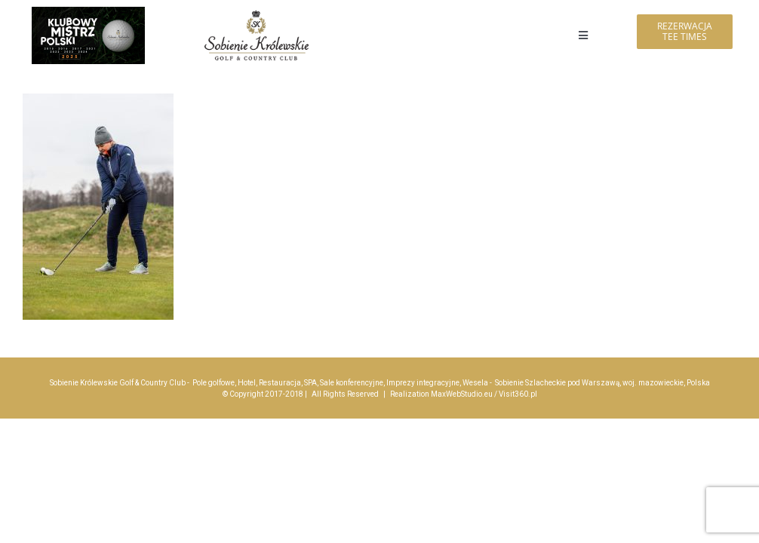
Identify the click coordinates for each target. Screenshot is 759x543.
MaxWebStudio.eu (462, 394)
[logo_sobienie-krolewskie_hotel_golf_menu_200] (256, 13)
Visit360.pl (518, 394)
